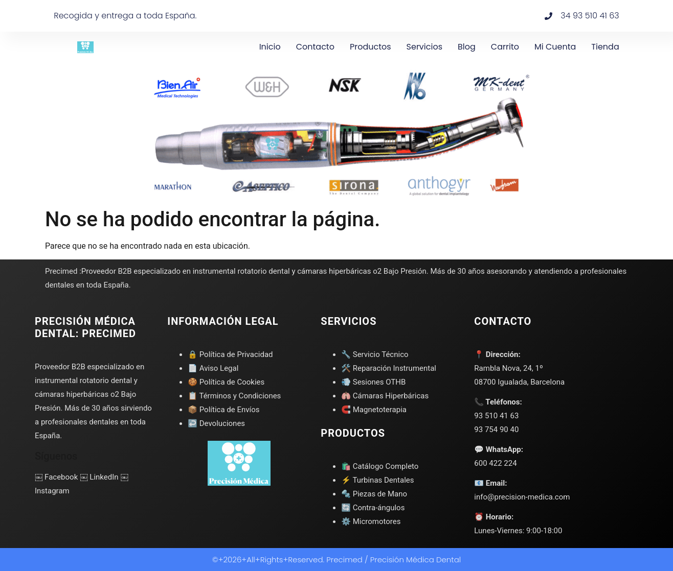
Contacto (315, 47)
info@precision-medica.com (522, 497)
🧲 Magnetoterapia (374, 409)
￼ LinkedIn (99, 477)
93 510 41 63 (496, 415)
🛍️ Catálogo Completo (379, 466)
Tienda (605, 47)
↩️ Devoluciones (216, 423)
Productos (370, 47)
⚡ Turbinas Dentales (377, 480)
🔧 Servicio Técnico (374, 354)
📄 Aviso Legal (213, 368)
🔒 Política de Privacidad (230, 354)
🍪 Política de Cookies (226, 382)
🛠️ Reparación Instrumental (388, 368)
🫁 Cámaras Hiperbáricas (385, 395)
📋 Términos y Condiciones (234, 395)
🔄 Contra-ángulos (373, 507)
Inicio (270, 47)
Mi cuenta (555, 47)
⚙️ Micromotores (370, 521)
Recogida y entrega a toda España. (125, 15)
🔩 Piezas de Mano (374, 493)
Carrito (505, 47)
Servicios (424, 47)
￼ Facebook (56, 477)
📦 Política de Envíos (223, 409)
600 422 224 (495, 463)
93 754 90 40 (496, 429)
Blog (467, 47)
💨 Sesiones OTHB (373, 382)
